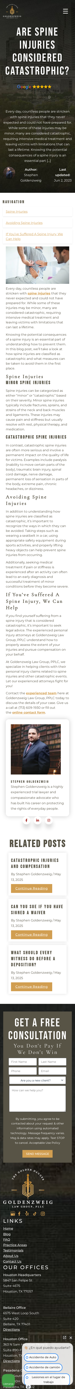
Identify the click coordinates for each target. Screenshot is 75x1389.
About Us (10, 1256)
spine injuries (39, 293)
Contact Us (12, 1261)
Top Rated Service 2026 (36, 92)
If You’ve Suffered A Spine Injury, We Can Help (34, 236)
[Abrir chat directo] (64, 1337)
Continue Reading (31, 888)
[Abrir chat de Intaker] (28, 1387)
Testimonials (13, 1250)
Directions (11, 1330)
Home (8, 1228)
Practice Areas (15, 1245)
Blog (7, 1234)
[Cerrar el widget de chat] (71, 1337)
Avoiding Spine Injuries (24, 223)
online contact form (28, 712)
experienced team (41, 693)
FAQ (6, 1239)
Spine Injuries (17, 211)
